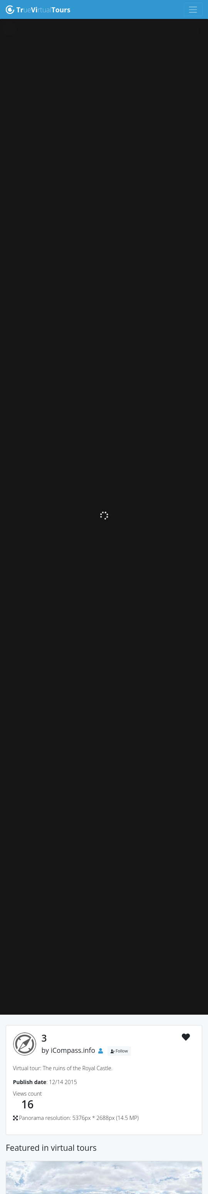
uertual (37, 9)
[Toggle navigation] (193, 9)
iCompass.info (73, 1050)
